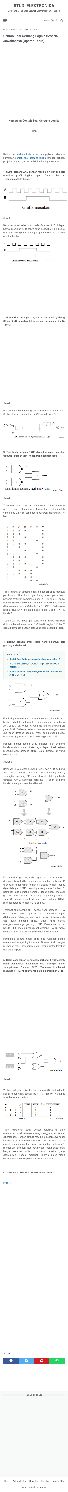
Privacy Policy (19, 1481)
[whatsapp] (57, 1361)
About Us (33, 1481)
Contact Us (58, 1481)
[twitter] (26, 1361)
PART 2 (7, 1182)
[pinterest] (41, 1361)
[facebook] (11, 1361)
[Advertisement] (34, 81)
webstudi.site (24, 154)
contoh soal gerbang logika (30, 157)
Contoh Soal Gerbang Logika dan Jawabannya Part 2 (34, 659)
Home (7, 1481)
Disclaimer (45, 1481)
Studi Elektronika (34, 5)
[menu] (7, 20)
